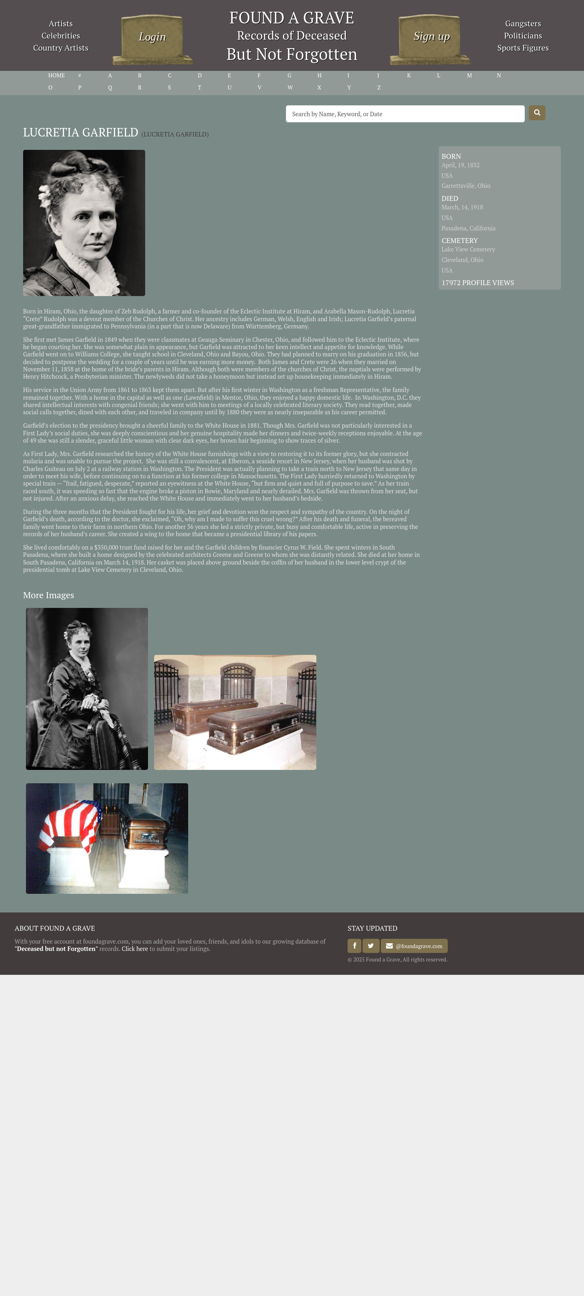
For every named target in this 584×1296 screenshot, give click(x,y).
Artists (61, 23)
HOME (56, 75)
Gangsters (523, 23)
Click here (135, 949)
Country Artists (60, 47)
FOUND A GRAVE (292, 17)
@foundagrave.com (417, 946)
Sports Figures (523, 47)
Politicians (523, 35)
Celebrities (60, 35)
